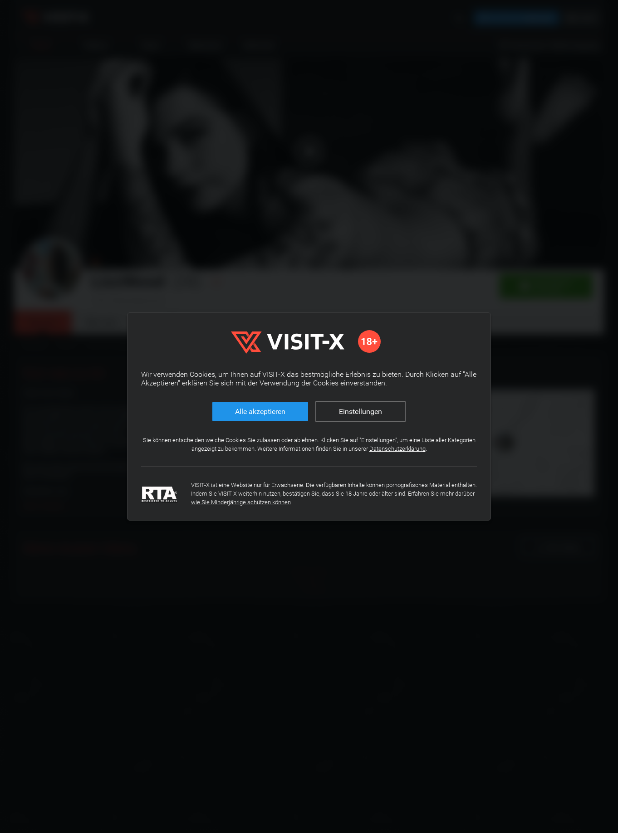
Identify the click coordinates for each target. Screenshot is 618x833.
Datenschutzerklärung (412, 448)
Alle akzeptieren (260, 411)
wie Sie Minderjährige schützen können (321, 502)
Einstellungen (360, 411)
